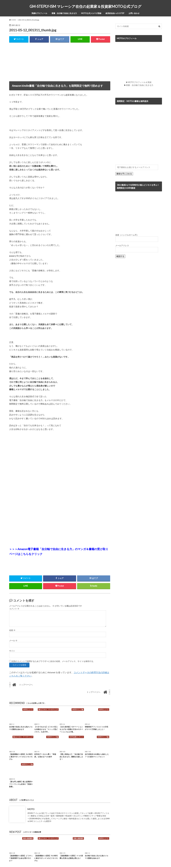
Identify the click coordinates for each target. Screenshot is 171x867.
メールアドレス (122, 245)
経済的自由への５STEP (115, 13)
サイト (12, 651)
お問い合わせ (134, 13)
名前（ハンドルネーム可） (127, 235)
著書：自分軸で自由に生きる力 (64, 13)
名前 (12, 630)
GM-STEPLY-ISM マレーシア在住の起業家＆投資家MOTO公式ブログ (85, 6)
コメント (14, 609)
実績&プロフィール (39, 13)
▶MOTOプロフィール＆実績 (138, 82)
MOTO (30, 809)
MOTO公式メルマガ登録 (91, 13)
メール (13, 640)
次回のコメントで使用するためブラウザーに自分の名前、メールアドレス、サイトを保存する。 (53, 661)
